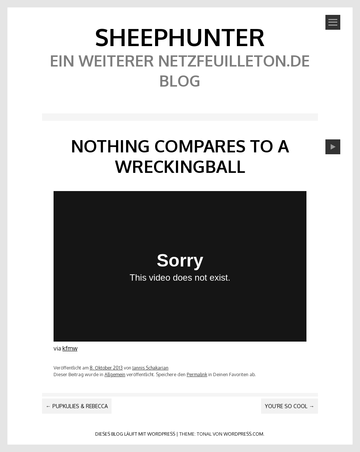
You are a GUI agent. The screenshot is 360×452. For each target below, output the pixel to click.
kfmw (69, 348)
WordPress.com (243, 434)
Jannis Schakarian (150, 368)
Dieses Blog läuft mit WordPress (135, 434)
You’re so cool (289, 406)
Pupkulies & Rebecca (77, 406)
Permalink (197, 374)
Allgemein (115, 374)
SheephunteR (180, 37)
